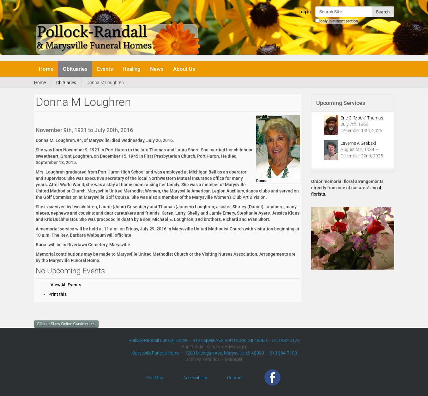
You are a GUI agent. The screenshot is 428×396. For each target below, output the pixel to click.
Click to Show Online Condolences (66, 324)
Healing (132, 69)
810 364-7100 (283, 353)
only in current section (339, 21)
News (157, 69)
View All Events (66, 284)
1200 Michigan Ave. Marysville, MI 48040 (224, 353)
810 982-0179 (286, 340)
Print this (57, 294)
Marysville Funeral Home (155, 353)
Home (46, 69)
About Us (184, 69)
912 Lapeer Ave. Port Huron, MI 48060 (230, 340)
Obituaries (75, 69)
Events (105, 69)
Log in (304, 11)
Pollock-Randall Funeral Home (158, 340)
